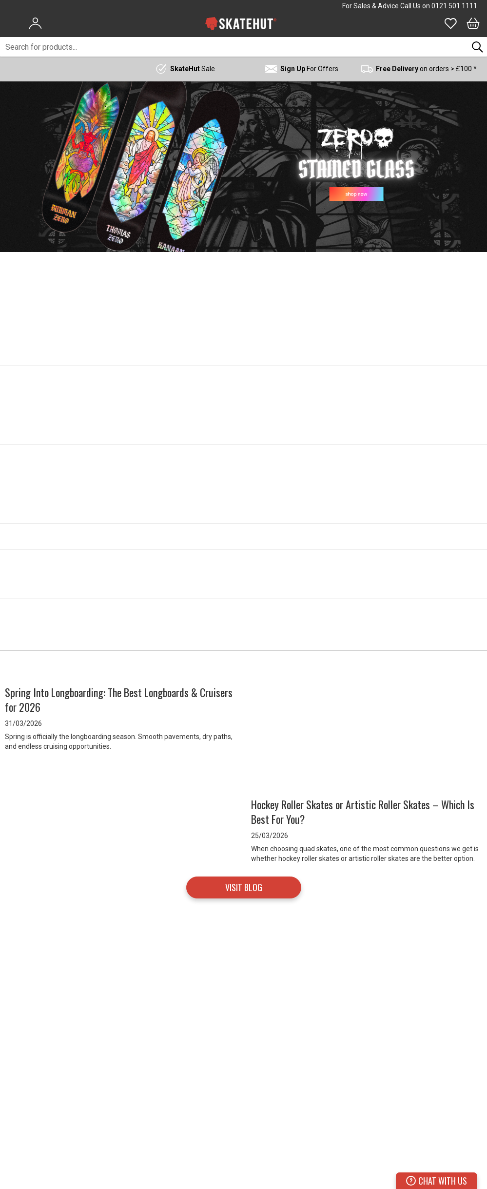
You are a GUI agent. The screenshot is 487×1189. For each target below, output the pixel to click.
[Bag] (473, 23)
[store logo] (240, 23)
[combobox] (234, 47)
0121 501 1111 (454, 6)
